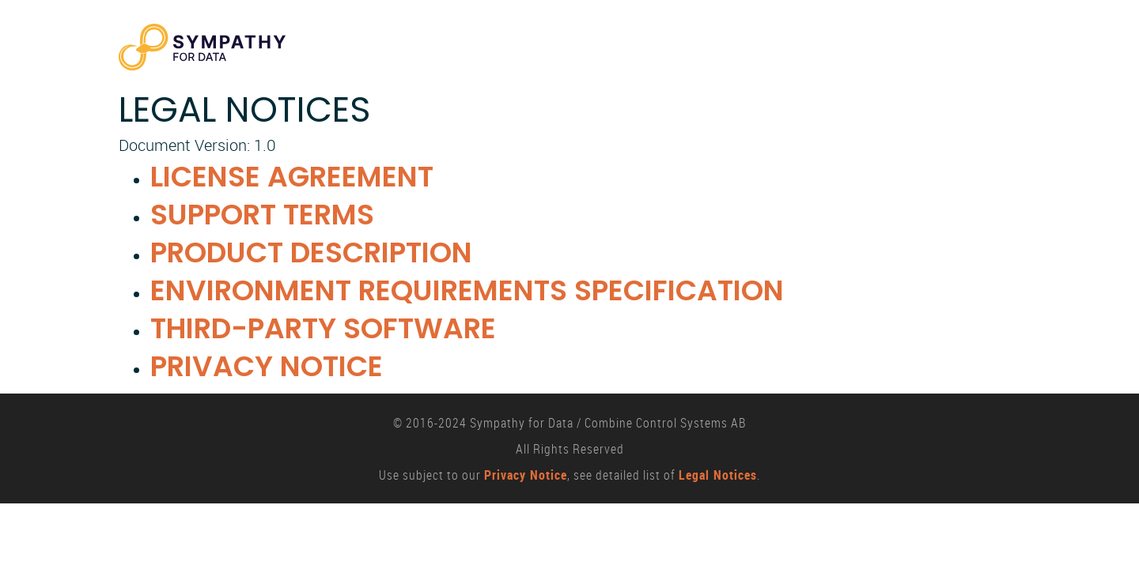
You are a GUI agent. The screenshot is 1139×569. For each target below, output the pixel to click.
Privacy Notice (266, 366)
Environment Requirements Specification (467, 290)
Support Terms (262, 214)
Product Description (311, 252)
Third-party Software (323, 328)
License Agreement (291, 176)
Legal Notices (718, 475)
